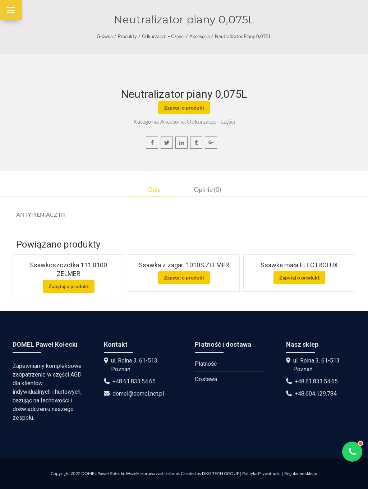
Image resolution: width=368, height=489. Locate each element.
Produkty (127, 36)
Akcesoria (199, 36)
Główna (105, 36)
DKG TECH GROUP (220, 473)
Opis (154, 189)
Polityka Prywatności (261, 473)
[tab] (154, 189)
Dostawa (206, 379)
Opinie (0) (207, 189)
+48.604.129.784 (316, 393)
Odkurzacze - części (211, 121)
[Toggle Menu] (11, 10)
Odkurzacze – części (163, 36)
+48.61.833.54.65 (134, 381)
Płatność (206, 363)
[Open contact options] (352, 452)
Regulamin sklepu (300, 473)
